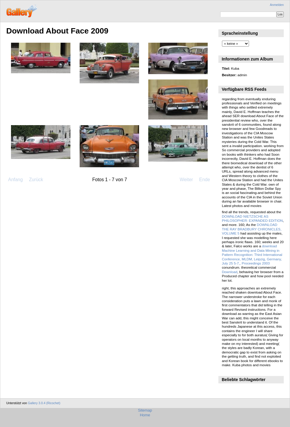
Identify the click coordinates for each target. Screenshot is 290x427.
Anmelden (277, 5)
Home (145, 415)
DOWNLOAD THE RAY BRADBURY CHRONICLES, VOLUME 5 (251, 229)
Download (229, 272)
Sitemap (145, 410)
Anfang (15, 179)
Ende (204, 179)
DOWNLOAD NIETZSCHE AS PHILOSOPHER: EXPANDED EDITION (252, 218)
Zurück (36, 179)
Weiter (186, 179)
